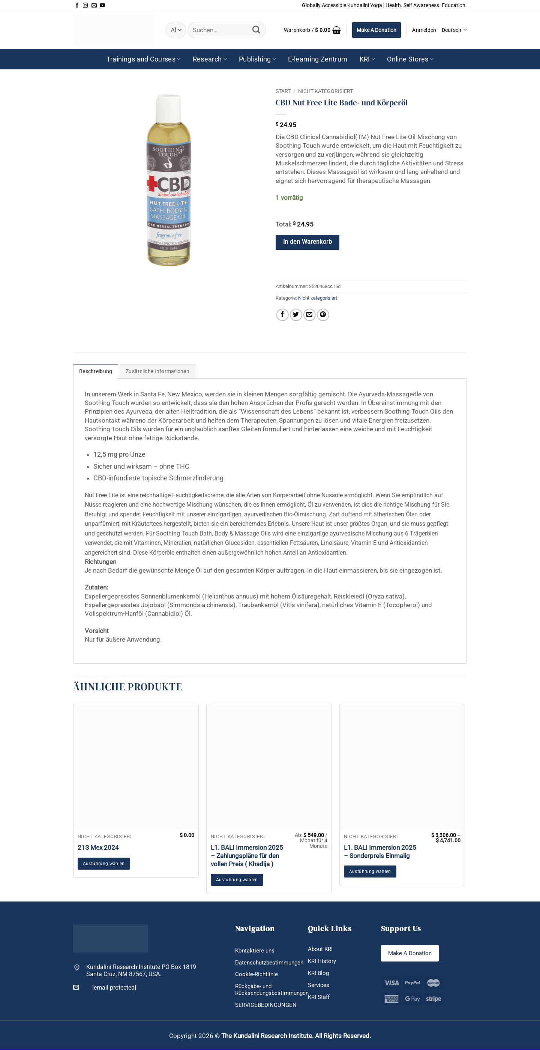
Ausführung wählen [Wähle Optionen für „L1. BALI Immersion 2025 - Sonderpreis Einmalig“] (370, 871)
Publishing (257, 59)
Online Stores (410, 59)
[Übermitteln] (256, 30)
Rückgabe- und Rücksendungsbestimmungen (274, 990)
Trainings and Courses (143, 59)
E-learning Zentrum (317, 59)
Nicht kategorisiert (325, 91)
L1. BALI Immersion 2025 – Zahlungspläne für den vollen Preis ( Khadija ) (247, 855)
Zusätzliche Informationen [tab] (157, 371)
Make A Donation (376, 30)
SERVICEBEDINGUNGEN (267, 1005)
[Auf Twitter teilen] (296, 315)
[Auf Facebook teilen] (282, 315)
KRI (367, 59)
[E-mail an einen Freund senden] (309, 315)
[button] (312, 30)
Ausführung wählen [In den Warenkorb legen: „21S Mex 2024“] (104, 863)
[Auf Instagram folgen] (85, 6)
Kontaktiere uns (255, 950)
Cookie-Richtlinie (257, 974)
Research (210, 59)
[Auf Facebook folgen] (77, 6)
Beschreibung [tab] (95, 371)
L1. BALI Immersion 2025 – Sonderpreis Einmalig (380, 852)
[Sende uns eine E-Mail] (94, 6)
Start (283, 91)
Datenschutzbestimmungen (271, 962)
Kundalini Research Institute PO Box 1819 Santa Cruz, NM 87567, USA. (141, 971)
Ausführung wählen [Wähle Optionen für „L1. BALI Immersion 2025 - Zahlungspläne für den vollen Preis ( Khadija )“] (237, 879)
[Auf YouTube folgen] (102, 6)
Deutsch (454, 29)
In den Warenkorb (307, 241)
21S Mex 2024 (98, 847)
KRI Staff (320, 997)
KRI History (322, 960)
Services (319, 985)
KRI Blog (319, 973)
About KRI (321, 948)
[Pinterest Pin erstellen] (323, 315)
